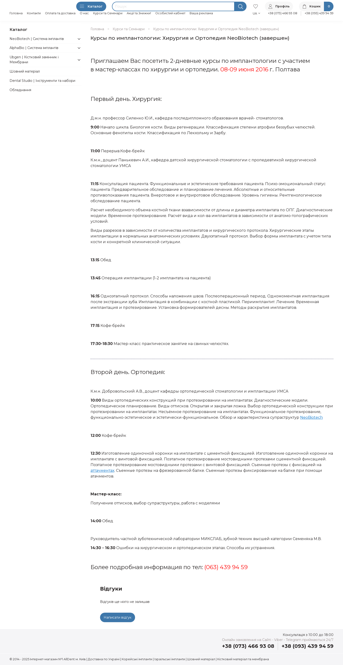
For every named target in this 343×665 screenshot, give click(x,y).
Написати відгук (117, 617)
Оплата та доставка (60, 13)
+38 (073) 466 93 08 (282, 13)
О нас (84, 13)
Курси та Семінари (107, 13)
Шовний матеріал (25, 71)
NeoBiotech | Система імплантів (37, 39)
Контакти (34, 13)
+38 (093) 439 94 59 (319, 13)
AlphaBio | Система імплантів (34, 48)
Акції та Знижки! (139, 13)
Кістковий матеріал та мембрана (243, 659)
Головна (16, 13)
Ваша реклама (201, 13)
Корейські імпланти (137, 659)
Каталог (91, 6)
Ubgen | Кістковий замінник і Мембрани (34, 59)
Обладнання (20, 90)
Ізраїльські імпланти (169, 659)
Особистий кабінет (170, 13)
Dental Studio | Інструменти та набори (42, 81)
